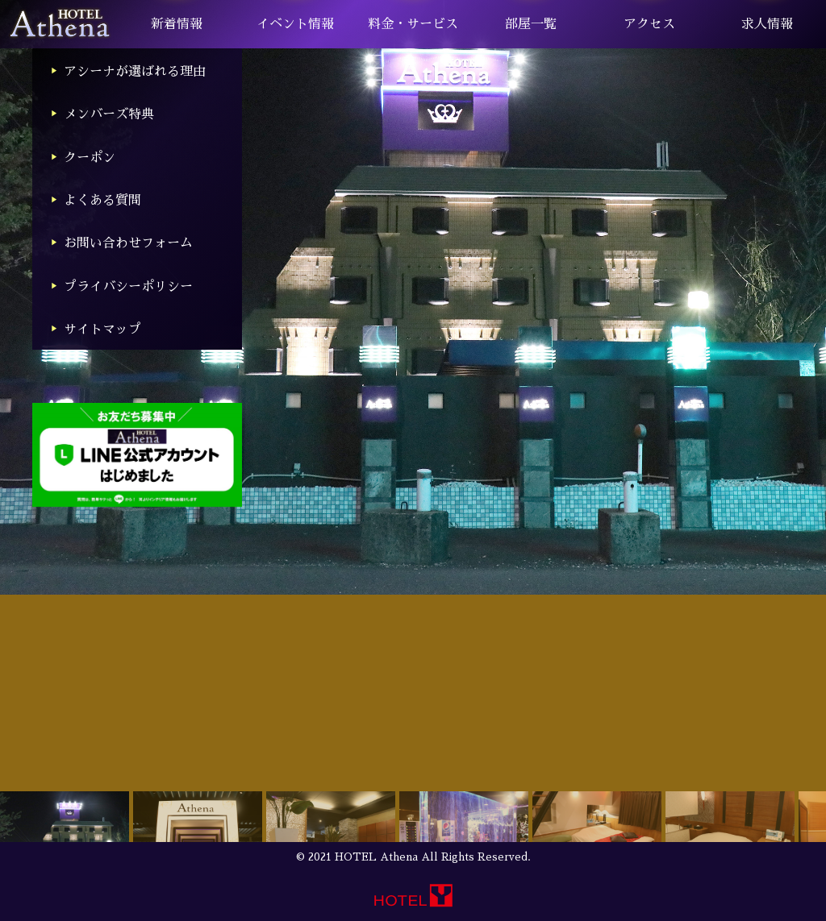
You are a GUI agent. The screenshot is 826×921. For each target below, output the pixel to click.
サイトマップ (102, 329)
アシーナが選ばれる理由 (135, 71)
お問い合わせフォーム (128, 243)
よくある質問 (102, 200)
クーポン (89, 157)
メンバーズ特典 (109, 114)
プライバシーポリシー (128, 286)
